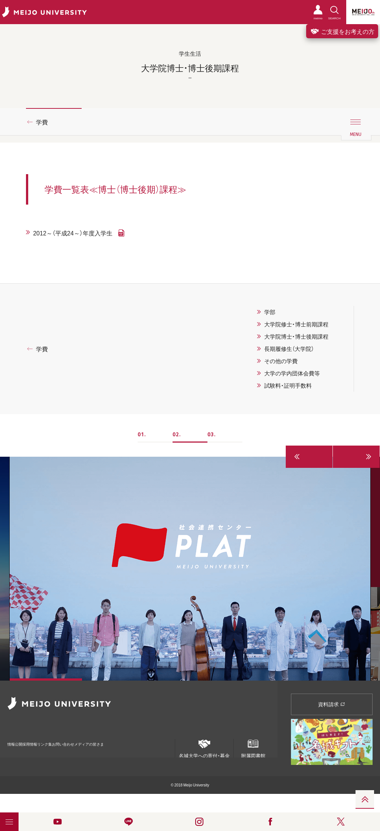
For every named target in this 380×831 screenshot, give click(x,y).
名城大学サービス (134, 753)
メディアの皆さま (152, 739)
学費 (42, 121)
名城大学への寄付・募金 (204, 746)
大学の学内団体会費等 (292, 373)
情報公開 (17, 739)
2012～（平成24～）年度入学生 (72, 232)
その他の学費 (281, 361)
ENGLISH (163, 751)
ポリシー (54, 753)
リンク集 (75, 739)
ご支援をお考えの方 (342, 31)
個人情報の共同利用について (90, 753)
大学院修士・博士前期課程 (296, 324)
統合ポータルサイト (24, 753)
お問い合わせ (108, 739)
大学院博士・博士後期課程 (296, 336)
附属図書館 (253, 746)
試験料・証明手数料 (288, 385)
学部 (269, 312)
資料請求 (331, 704)
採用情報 (46, 739)
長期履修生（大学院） (289, 349)
